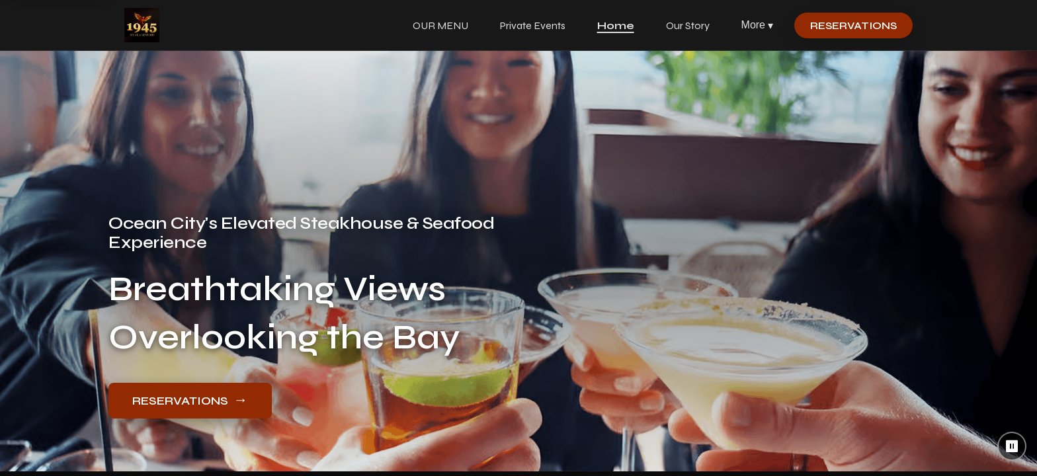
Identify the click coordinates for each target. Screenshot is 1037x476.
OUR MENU (440, 25)
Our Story (688, 25)
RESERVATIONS (853, 25)
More (757, 25)
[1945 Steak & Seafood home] (141, 25)
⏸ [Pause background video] (1012, 446)
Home (615, 25)
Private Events (532, 25)
